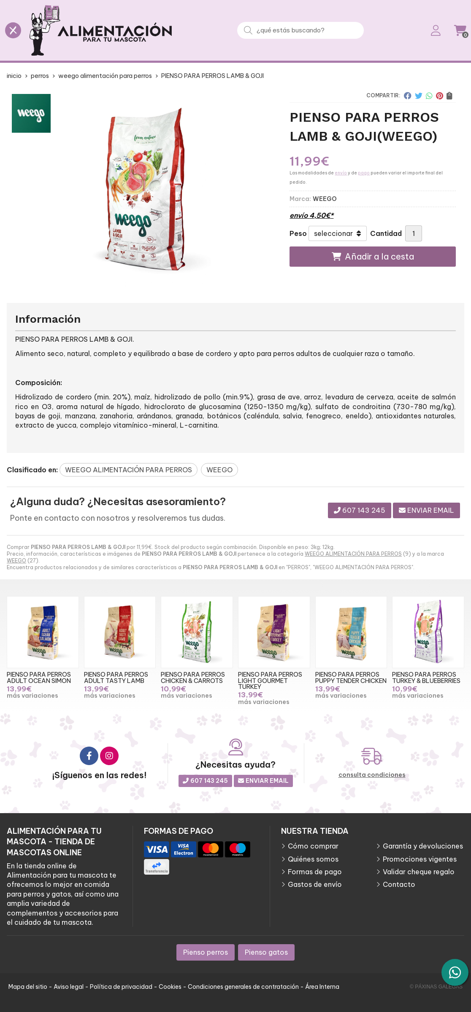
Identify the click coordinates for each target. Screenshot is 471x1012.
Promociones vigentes (420, 859)
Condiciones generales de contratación (243, 987)
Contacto (399, 884)
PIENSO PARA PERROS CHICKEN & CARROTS (193, 677)
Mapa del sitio (27, 987)
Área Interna (322, 987)
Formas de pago (315, 871)
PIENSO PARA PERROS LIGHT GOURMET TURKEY (270, 681)
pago (364, 173)
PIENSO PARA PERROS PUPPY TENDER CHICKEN (351, 677)
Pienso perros (205, 952)
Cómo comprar (313, 846)
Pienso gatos (266, 952)
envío (341, 173)
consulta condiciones (372, 775)
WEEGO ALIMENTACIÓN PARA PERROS (353, 554)
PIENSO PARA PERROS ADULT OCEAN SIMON (39, 677)
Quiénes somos (313, 859)
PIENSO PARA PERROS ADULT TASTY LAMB (116, 677)
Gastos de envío (315, 884)
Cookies (170, 987)
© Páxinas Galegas (436, 987)
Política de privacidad (121, 987)
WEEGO (16, 560)
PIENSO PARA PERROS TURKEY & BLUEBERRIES (426, 677)
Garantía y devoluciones (423, 846)
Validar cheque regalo (419, 871)
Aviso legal (69, 987)
